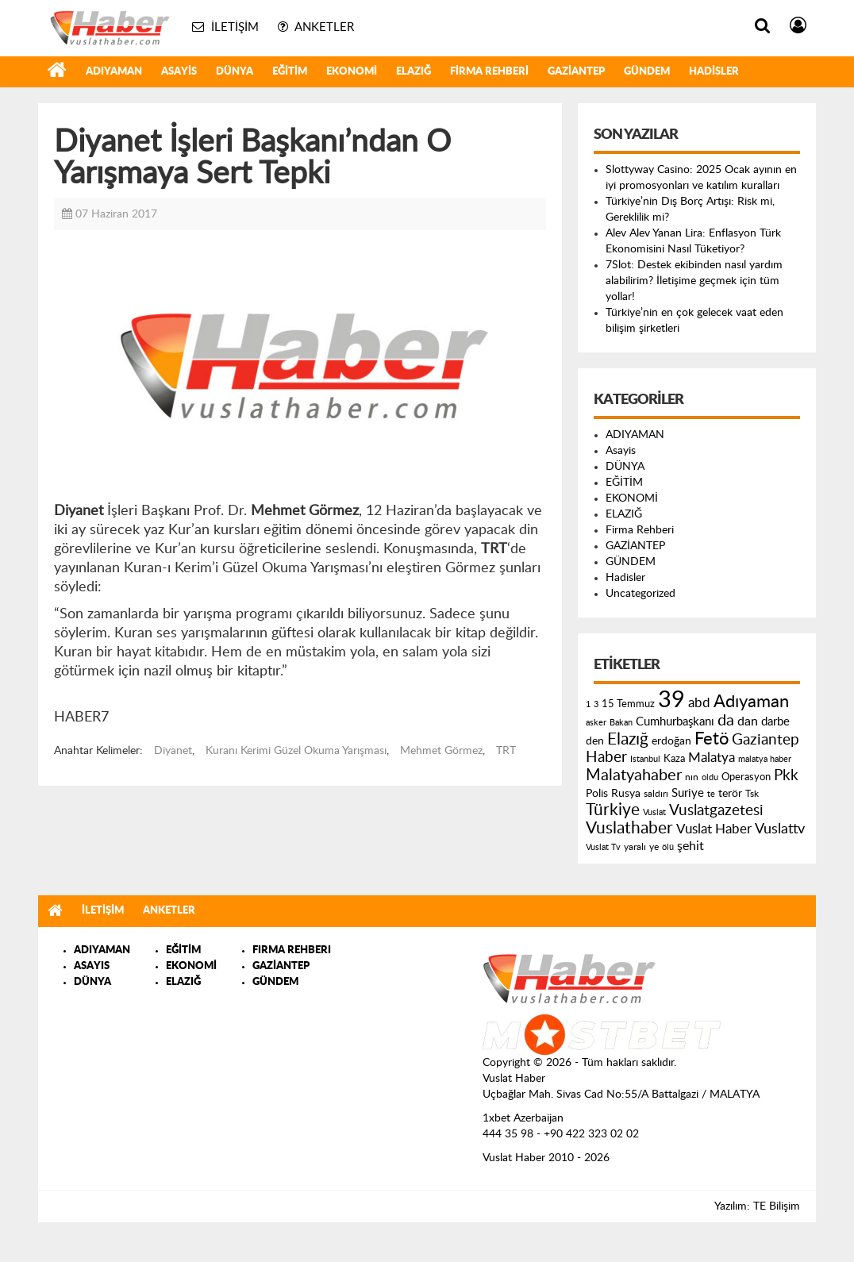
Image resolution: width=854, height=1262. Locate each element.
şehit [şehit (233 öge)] (690, 846)
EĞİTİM (289, 72)
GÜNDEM (647, 72)
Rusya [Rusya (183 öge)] (625, 793)
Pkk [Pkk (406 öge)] (786, 775)
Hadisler (714, 72)
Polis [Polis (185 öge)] (597, 793)
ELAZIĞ (413, 72)
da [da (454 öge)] (725, 721)
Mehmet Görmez (441, 750)
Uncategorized (640, 593)
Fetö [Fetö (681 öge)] (711, 739)
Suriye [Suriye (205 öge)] (687, 793)
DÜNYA (234, 72)
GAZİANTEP (576, 72)
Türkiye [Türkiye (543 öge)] (613, 810)
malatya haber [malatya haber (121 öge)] (764, 759)
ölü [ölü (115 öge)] (668, 847)
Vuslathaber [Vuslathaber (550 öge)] (629, 828)
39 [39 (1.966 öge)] (671, 700)
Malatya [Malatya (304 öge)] (711, 757)
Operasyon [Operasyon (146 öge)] (746, 777)
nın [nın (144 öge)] (691, 777)
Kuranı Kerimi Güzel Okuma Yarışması (296, 750)
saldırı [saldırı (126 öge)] (656, 794)
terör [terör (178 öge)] (730, 793)
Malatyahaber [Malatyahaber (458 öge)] (634, 775)
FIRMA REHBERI (291, 950)
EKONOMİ (351, 72)
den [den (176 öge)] (595, 741)
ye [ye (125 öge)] (654, 847)
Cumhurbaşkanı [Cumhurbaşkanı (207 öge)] (675, 722)
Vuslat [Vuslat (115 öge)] (654, 812)
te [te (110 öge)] (711, 794)
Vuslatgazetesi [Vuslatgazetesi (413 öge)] (716, 810)
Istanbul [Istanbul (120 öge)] (645, 759)
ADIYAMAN (114, 72)
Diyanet (173, 750)
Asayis (179, 72)
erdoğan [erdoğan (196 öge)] (671, 741)
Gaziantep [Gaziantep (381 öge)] (765, 740)
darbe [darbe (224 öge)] (775, 722)
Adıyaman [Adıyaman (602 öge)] (751, 702)
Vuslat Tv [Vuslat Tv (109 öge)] (603, 847)
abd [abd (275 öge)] (699, 703)
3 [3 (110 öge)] (596, 704)
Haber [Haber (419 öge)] (606, 757)
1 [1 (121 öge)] (588, 704)
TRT (506, 750)
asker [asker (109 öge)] (596, 722)
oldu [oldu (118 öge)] (710, 777)
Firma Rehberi (489, 72)
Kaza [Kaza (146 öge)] (674, 759)
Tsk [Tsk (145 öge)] (752, 793)
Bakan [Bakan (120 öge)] (621, 722)
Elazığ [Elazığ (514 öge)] (627, 739)
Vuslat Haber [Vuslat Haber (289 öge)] (714, 829)
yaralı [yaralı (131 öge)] (635, 847)
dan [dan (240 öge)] (747, 721)
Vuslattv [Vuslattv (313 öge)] (780, 829)
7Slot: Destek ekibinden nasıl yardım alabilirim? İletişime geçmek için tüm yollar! (694, 281)
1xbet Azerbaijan (523, 1118)
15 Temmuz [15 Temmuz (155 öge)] (628, 704)
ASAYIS (92, 966)
